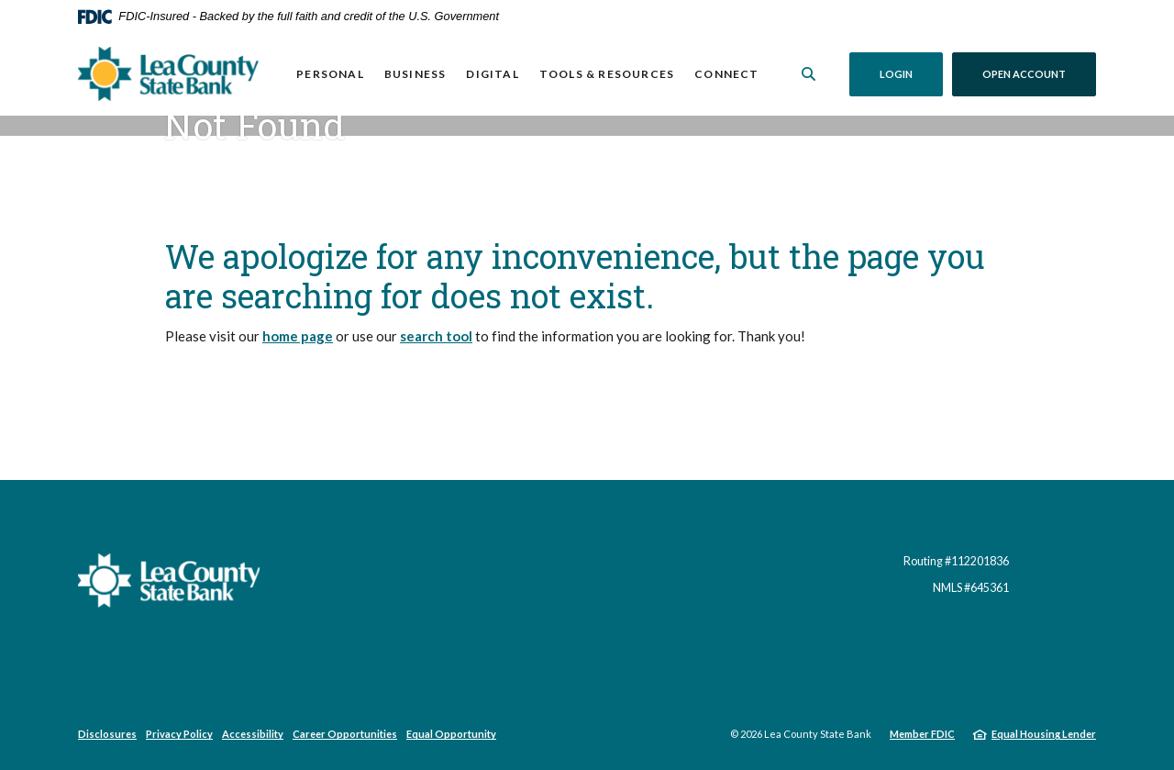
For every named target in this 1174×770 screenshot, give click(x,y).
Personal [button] (330, 74)
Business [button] (415, 74)
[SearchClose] (809, 74)
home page (297, 336)
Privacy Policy (179, 734)
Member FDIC (922, 734)
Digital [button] (492, 74)
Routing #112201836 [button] (956, 561)
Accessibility (252, 734)
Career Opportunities (345, 734)
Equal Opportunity (451, 734)
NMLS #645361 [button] (971, 588)
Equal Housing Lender (1043, 734)
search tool (436, 336)
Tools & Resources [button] (606, 74)
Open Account (1039, 73)
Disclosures (107, 734)
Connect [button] (726, 74)
